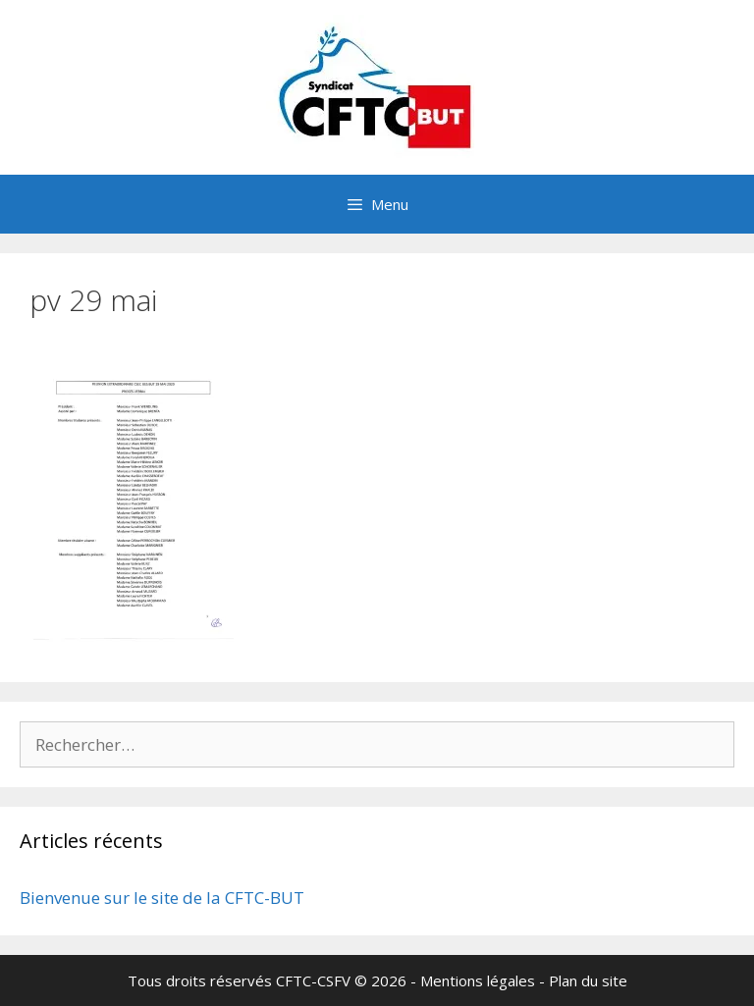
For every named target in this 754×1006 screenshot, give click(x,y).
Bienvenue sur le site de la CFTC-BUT (162, 897)
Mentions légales (477, 980)
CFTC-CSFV (313, 980)
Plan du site (588, 980)
